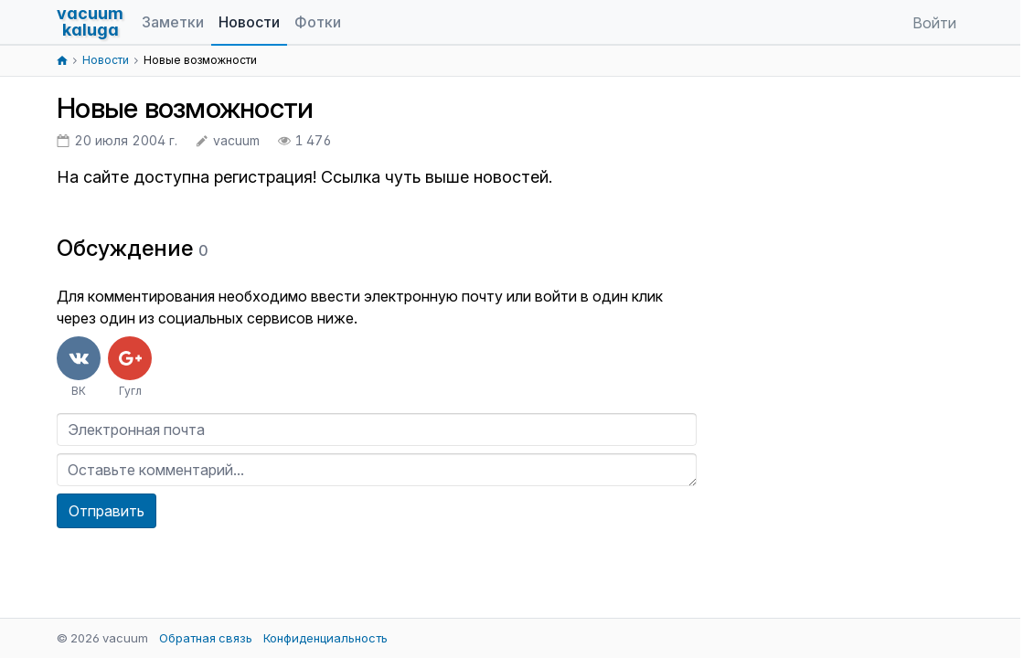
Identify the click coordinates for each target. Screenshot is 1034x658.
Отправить (106, 511)
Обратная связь (205, 638)
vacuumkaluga (90, 21)
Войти (934, 23)
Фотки (317, 22)
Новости (249, 22)
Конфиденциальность (325, 638)
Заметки (173, 22)
